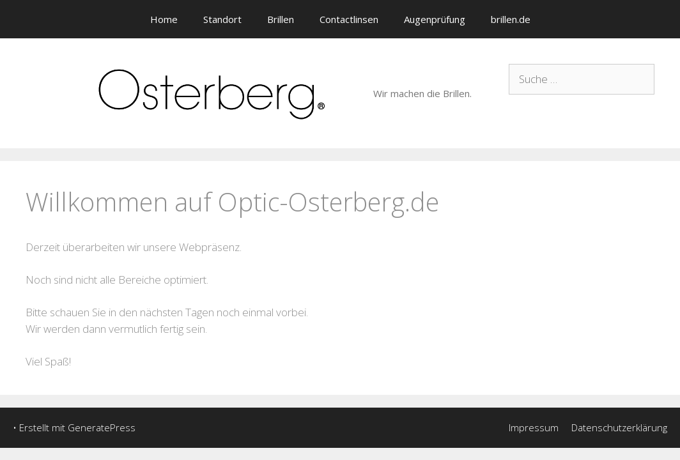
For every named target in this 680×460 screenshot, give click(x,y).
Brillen (280, 19)
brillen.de (510, 19)
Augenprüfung (434, 19)
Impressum (534, 427)
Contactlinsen (349, 19)
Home (164, 19)
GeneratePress (101, 427)
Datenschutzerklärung (619, 427)
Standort (222, 19)
